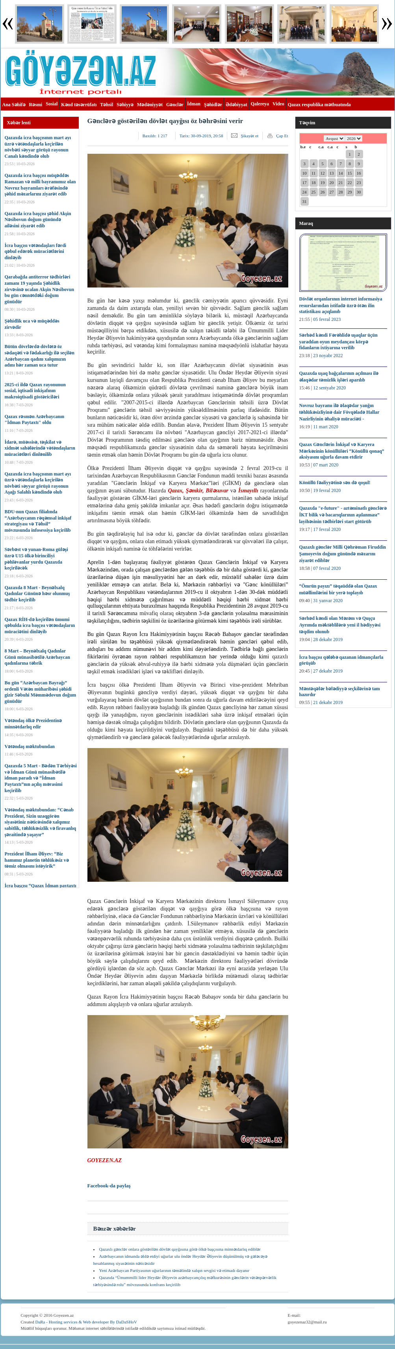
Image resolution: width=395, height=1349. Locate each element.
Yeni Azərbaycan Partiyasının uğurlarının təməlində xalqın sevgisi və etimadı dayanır (174, 1270)
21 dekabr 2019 (328, 702)
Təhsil (106, 104)
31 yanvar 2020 (328, 600)
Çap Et (282, 135)
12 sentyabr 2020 (329, 388)
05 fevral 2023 (327, 319)
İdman (193, 104)
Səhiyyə (125, 104)
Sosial (51, 104)
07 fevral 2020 (327, 568)
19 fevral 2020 (327, 490)
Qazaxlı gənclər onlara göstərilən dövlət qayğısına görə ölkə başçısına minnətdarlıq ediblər (180, 1249)
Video (278, 104)
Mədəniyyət (150, 104)
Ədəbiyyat (236, 104)
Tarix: (201, 135)
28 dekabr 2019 (328, 639)
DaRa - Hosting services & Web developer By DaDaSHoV (86, 1322)
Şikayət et (249, 135)
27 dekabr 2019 (328, 671)
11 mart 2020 (325, 426)
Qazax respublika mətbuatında (319, 104)
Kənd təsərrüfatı (78, 104)
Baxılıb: (155, 135)
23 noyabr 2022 (328, 355)
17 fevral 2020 (327, 529)
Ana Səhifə (14, 104)
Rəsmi (36, 104)
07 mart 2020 (325, 465)
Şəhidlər (213, 104)
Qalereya (260, 104)
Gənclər (175, 104)
